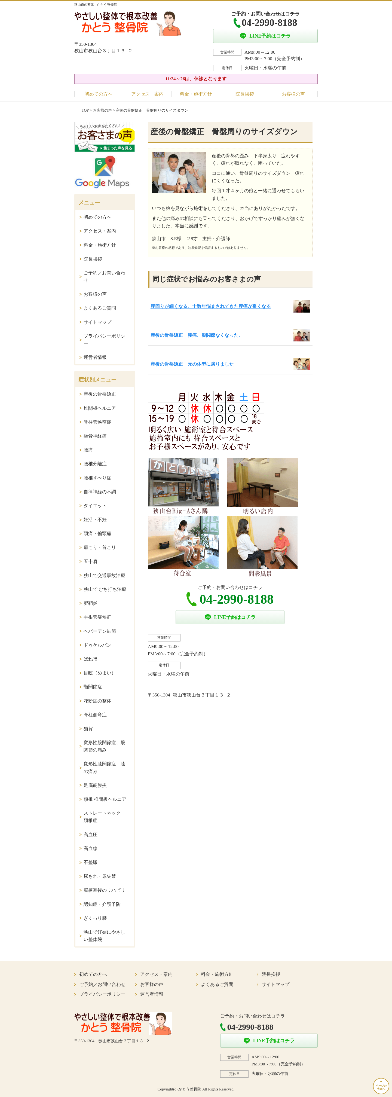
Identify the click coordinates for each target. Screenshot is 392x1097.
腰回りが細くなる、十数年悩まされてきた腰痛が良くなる (211, 306)
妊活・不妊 (95, 519)
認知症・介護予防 (102, 904)
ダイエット (95, 505)
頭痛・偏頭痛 (97, 533)
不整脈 (90, 862)
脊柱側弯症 (95, 714)
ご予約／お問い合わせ (104, 276)
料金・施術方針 (196, 94)
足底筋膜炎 (95, 785)
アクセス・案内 (100, 231)
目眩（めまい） (100, 673)
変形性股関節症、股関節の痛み (104, 746)
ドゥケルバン (97, 645)
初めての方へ (98, 94)
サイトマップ (97, 322)
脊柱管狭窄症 (97, 422)
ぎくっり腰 (95, 918)
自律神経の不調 (100, 491)
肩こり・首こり (100, 547)
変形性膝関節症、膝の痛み (104, 767)
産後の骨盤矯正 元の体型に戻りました (192, 364)
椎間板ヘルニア (100, 408)
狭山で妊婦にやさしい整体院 (104, 936)
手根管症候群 (97, 617)
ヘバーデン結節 (100, 631)
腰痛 (88, 450)
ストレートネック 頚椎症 (104, 817)
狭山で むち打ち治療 (105, 589)
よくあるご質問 (100, 308)
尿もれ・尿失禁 (100, 876)
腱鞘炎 (90, 603)
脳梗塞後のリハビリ (104, 890)
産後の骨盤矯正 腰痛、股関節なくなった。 (197, 335)
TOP (85, 110)
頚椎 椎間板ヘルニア (105, 799)
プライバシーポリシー (104, 340)
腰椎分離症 (95, 463)
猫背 (88, 728)
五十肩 (90, 561)
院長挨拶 (244, 94)
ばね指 (90, 659)
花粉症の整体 (97, 701)
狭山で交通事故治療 (104, 575)
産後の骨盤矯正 (100, 394)
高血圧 (90, 834)
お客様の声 (293, 94)
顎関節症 (93, 686)
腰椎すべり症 (97, 478)
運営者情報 (95, 357)
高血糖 (90, 848)
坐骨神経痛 (95, 436)
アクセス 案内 (147, 94)
